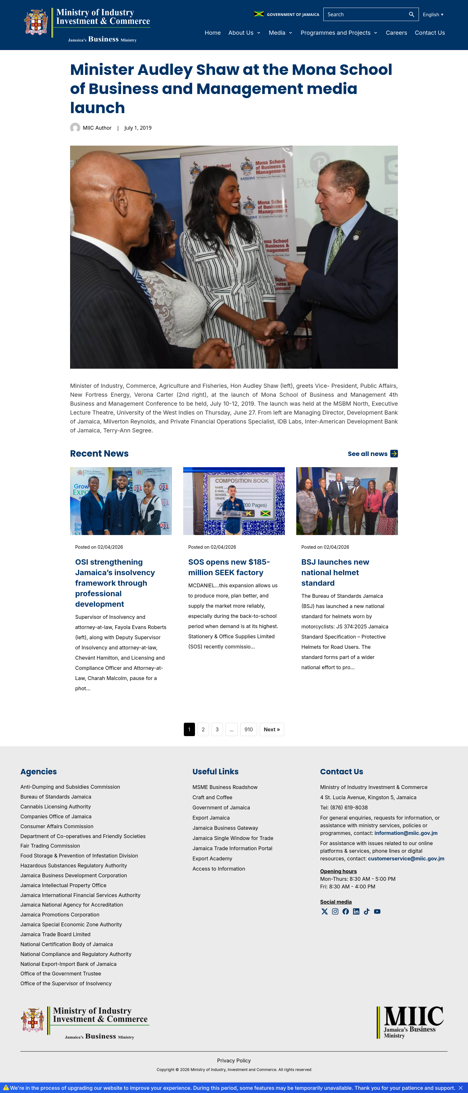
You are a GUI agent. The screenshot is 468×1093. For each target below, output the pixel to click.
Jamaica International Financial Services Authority (80, 895)
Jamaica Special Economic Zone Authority (71, 924)
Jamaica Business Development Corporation (73, 875)
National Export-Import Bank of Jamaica (68, 964)
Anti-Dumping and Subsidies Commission (70, 787)
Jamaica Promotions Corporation (59, 914)
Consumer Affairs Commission (56, 826)
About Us (244, 32)
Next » (272, 729)
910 (248, 729)
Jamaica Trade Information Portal (232, 848)
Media (281, 32)
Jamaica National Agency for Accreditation (71, 904)
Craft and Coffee (212, 797)
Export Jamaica (211, 817)
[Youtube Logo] (377, 911)
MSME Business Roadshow (225, 787)
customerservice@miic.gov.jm (406, 858)
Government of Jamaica (221, 807)
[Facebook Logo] (345, 911)
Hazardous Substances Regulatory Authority (73, 865)
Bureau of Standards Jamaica (55, 796)
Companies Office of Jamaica (55, 816)
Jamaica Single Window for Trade (232, 838)
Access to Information (218, 868)
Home (213, 32)
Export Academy (212, 858)
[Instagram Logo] (335, 911)
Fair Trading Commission (50, 846)
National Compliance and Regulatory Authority (76, 954)
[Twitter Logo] (324, 911)
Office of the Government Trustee (60, 973)
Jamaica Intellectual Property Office (63, 885)
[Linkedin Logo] (356, 911)
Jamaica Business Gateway (225, 828)
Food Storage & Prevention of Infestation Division (79, 855)
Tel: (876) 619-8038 (344, 807)
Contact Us (430, 32)
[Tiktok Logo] (367, 911)
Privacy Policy (234, 1060)
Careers (396, 32)
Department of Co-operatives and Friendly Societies (83, 836)
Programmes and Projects (339, 32)
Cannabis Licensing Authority (55, 806)
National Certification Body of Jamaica (66, 944)
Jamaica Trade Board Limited (55, 934)
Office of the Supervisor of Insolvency (66, 983)
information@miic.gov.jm (406, 833)
